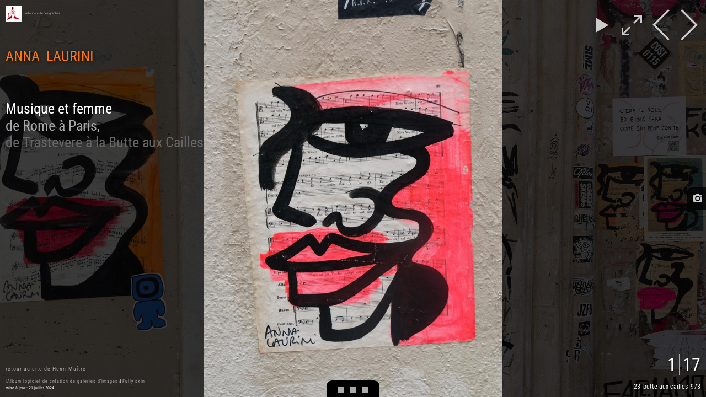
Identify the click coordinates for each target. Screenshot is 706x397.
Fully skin (133, 381)
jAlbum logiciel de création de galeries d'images (62, 381)
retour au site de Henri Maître (46, 369)
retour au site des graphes (42, 13)
